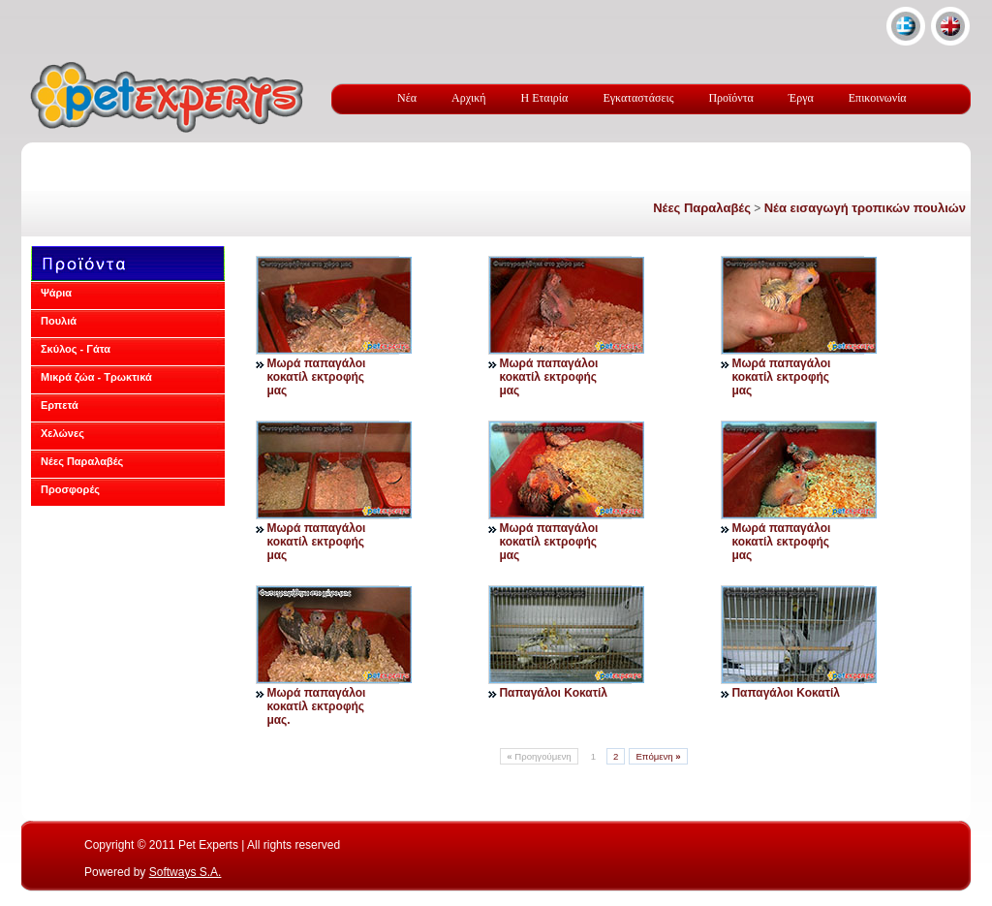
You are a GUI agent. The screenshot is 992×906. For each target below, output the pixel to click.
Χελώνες (62, 433)
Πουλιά (59, 321)
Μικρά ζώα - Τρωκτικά (96, 377)
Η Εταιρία (545, 98)
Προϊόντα (730, 98)
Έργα (801, 98)
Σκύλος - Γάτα (75, 349)
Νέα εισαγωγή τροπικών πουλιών (865, 208)
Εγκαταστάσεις (638, 98)
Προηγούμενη (539, 756)
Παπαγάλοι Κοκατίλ (553, 693)
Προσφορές (70, 489)
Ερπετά (59, 405)
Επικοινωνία (878, 98)
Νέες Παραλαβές (702, 208)
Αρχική (468, 98)
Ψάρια (56, 292)
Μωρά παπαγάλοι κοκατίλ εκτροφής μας (315, 377)
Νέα (407, 98)
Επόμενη (658, 756)
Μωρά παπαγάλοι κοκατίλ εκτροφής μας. (315, 706)
